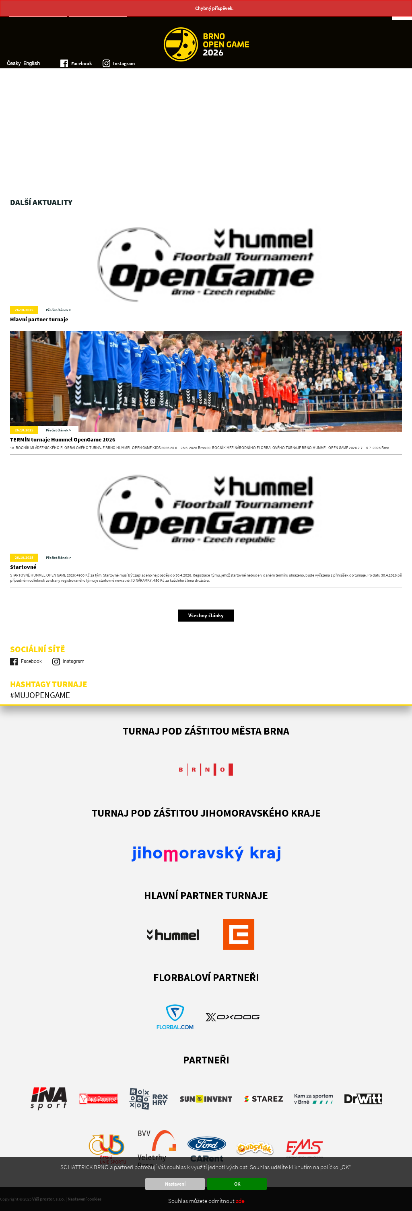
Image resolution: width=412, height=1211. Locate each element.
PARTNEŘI (206, 1059)
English (31, 63)
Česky (14, 63)
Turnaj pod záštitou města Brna (206, 730)
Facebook (81, 63)
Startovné (23, 567)
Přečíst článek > (58, 310)
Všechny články (206, 615)
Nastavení (175, 1184)
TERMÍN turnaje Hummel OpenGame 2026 (62, 439)
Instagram (124, 63)
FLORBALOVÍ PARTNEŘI (206, 977)
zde (240, 1201)
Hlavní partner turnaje (39, 319)
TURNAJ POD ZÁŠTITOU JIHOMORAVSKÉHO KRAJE (206, 812)
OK (237, 1184)
